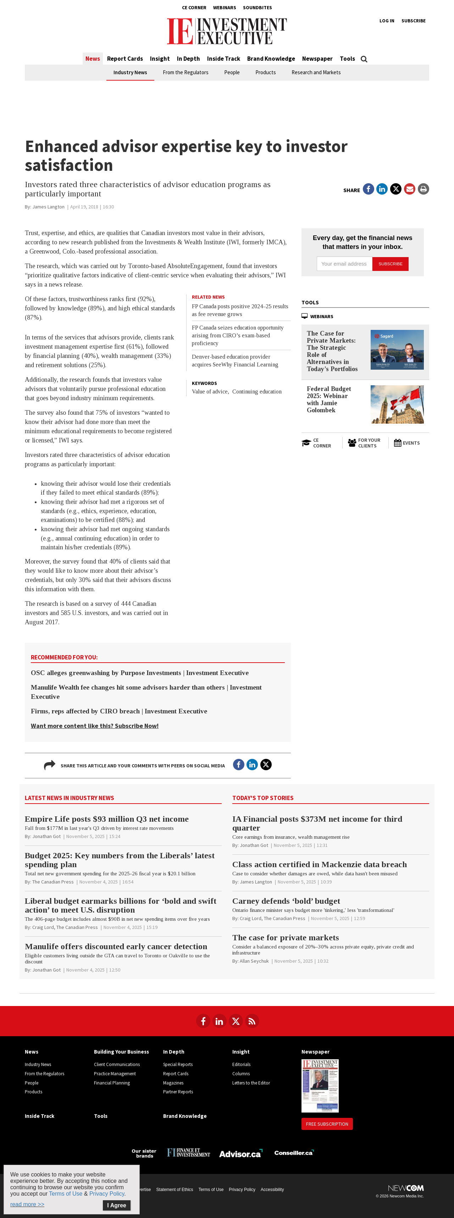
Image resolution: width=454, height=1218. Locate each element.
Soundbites (257, 7)
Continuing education (257, 391)
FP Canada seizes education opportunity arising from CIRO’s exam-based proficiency (238, 335)
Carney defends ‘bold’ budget (286, 901)
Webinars (224, 7)
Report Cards (125, 58)
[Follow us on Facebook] (203, 1021)
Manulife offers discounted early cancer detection (116, 946)
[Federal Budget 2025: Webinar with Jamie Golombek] (397, 404)
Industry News (130, 72)
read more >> (27, 1204)
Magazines (173, 1083)
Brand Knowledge (271, 58)
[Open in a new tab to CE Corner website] (319, 442)
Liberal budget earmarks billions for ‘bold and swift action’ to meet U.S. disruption (120, 905)
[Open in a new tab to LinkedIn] (382, 189)
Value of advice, (210, 391)
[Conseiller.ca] (294, 1152)
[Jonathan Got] (46, 836)
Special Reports (178, 1064)
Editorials (241, 1064)
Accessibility (272, 1189)
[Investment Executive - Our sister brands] (144, 1152)
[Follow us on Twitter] (236, 1021)
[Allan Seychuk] (254, 961)
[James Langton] (48, 206)
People (232, 72)
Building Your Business (121, 1051)
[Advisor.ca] (241, 1152)
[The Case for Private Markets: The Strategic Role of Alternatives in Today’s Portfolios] (397, 350)
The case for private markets (285, 937)
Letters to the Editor (251, 1083)
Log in (387, 21)
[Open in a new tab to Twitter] (396, 189)
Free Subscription (327, 1124)
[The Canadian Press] (53, 882)
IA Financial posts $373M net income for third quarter (317, 823)
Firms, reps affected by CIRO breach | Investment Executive (119, 711)
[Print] (423, 189)
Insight (160, 58)
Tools (347, 58)
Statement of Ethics (174, 1189)
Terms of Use (211, 1189)
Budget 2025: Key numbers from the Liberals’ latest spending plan (120, 860)
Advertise (142, 1189)
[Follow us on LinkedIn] (219, 1021)
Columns (241, 1074)
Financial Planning (112, 1083)
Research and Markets (316, 72)
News (92, 58)
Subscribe (414, 21)
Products (265, 72)
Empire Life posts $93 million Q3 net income (107, 818)
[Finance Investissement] (188, 1152)
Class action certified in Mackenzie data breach (319, 864)
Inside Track (223, 58)
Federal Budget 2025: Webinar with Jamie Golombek (329, 399)
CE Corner (194, 7)
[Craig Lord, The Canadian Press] (65, 927)
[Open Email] (409, 189)
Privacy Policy (242, 1189)
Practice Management (115, 1074)
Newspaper (317, 58)
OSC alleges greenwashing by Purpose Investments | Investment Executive (140, 672)
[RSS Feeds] (252, 1021)
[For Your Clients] (365, 442)
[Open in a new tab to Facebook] (368, 189)
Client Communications (117, 1064)
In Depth (188, 58)
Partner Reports (178, 1092)
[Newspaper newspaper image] (320, 1085)
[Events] (411, 442)
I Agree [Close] (116, 1205)
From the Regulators (186, 72)
